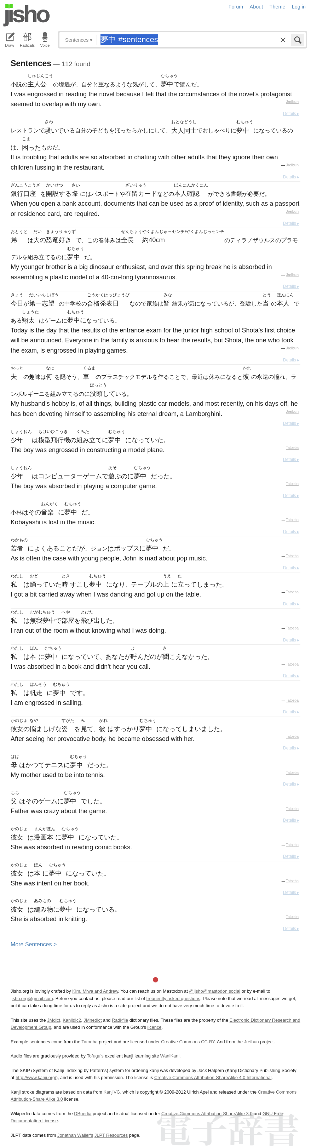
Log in (299, 7)
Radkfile (120, 1020)
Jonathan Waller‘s (75, 1135)
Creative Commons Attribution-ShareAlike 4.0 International (212, 1077)
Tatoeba (292, 448)
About (256, 7)
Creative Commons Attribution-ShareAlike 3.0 (206, 1113)
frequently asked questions (173, 998)
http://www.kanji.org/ (36, 1077)
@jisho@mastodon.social (214, 991)
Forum (236, 7)
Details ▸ (291, 113)
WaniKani (169, 1056)
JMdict (53, 1020)
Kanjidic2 (72, 1020)
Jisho (26, 15)
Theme (278, 7)
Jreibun (292, 102)
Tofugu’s (95, 1056)
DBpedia (82, 1113)
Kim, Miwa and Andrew (95, 991)
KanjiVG (111, 1092)
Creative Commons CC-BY (187, 1041)
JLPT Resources (111, 1135)
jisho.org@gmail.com (32, 998)
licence (155, 1027)
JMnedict (92, 1020)
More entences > (34, 944)
